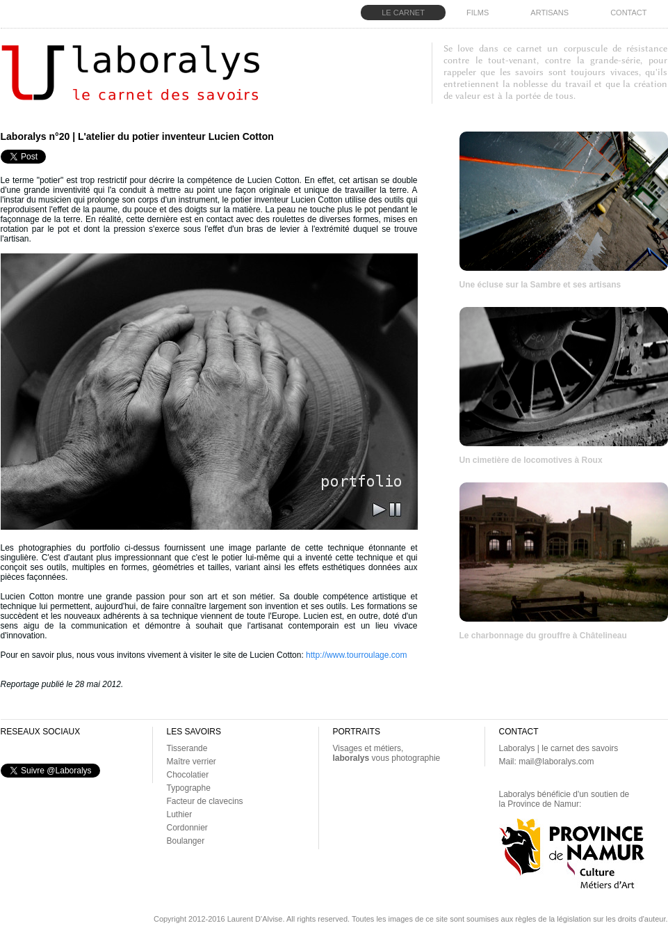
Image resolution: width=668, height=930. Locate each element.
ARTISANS (549, 12)
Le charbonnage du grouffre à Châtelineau (543, 635)
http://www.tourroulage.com (356, 655)
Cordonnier (187, 828)
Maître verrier (191, 761)
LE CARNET (403, 12)
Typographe (189, 788)
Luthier (180, 814)
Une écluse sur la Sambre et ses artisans (540, 285)
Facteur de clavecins (205, 801)
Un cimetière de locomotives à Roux (531, 460)
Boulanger (186, 841)
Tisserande (187, 748)
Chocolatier (188, 775)
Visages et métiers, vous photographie (387, 753)
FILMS (477, 12)
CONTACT (628, 12)
